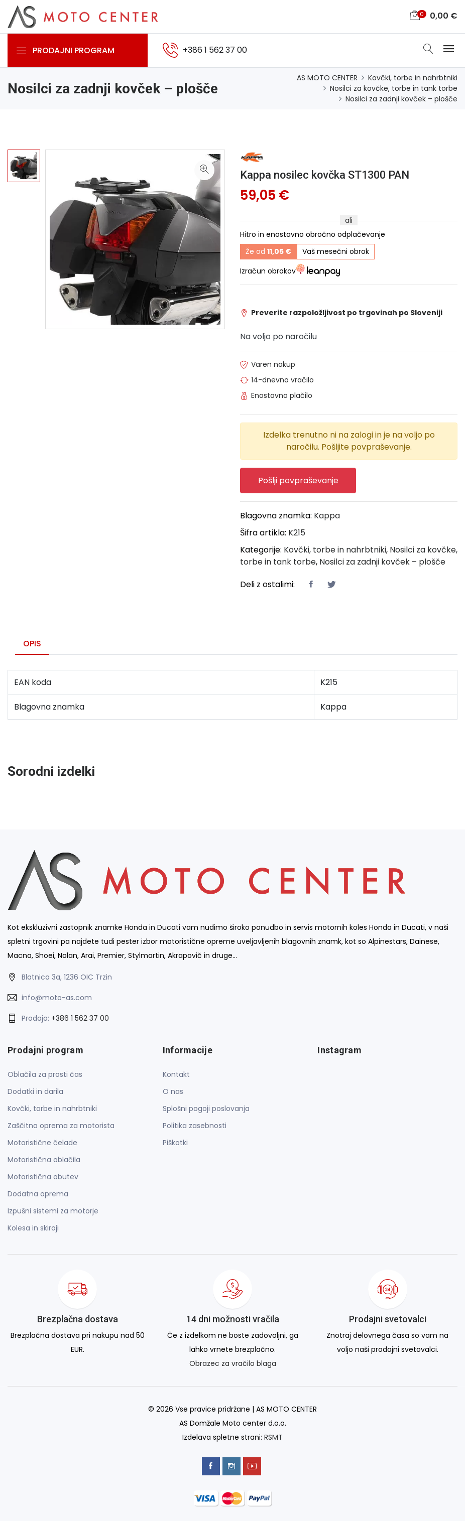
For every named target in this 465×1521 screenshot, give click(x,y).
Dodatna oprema (38, 1194)
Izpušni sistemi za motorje (53, 1211)
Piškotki (175, 1143)
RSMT (273, 1437)
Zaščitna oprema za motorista (61, 1126)
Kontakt (176, 1074)
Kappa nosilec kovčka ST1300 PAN (326, 175)
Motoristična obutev (43, 1177)
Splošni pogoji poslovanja (206, 1108)
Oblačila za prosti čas (45, 1074)
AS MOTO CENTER (327, 78)
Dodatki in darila (35, 1091)
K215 (296, 532)
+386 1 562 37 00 (80, 1018)
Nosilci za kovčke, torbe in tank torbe (393, 88)
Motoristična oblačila (44, 1160)
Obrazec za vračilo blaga (232, 1364)
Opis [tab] (32, 643)
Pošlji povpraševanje (298, 480)
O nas (173, 1091)
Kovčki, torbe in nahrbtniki (412, 78)
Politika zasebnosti (194, 1126)
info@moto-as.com (57, 998)
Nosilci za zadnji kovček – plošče (401, 99)
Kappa (327, 515)
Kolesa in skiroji (33, 1228)
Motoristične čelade (42, 1143)
